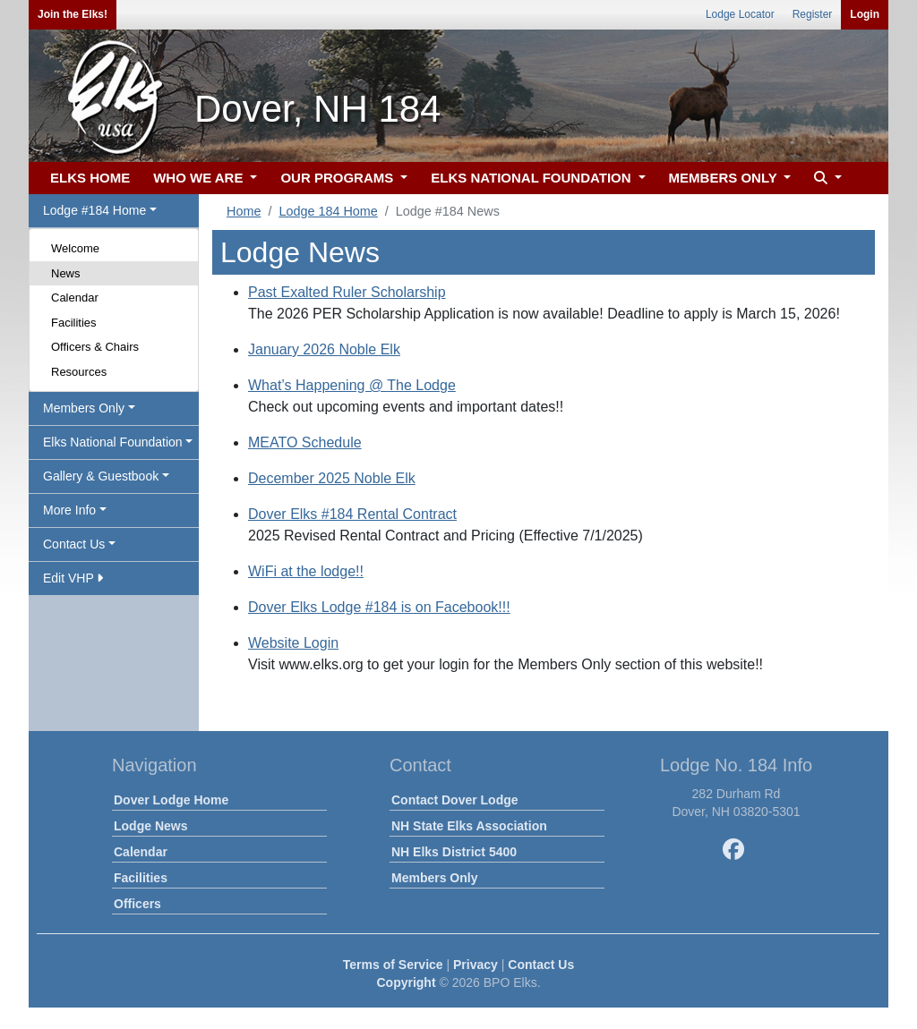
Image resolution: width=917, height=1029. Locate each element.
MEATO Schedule (305, 442)
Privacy (475, 964)
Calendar (75, 297)
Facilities (74, 322)
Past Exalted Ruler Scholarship (347, 292)
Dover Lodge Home (171, 800)
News (66, 273)
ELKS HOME (90, 177)
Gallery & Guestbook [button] (101, 476)
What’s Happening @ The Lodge (352, 385)
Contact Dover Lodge (454, 800)
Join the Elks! (72, 14)
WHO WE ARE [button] (199, 177)
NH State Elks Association (469, 826)
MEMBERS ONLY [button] (725, 177)
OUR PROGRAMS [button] (338, 177)
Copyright (405, 982)
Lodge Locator (740, 14)
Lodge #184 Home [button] (94, 210)
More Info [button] (69, 510)
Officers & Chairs (95, 346)
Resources (79, 371)
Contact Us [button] (74, 544)
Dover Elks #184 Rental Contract (352, 514)
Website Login (293, 643)
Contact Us (541, 964)
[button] (825, 178)
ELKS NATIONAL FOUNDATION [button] (533, 177)
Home (244, 211)
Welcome (75, 248)
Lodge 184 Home (328, 211)
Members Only (434, 878)
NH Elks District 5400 (454, 852)
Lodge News (150, 826)
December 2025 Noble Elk (332, 478)
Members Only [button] (83, 408)
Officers (137, 904)
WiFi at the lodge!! (306, 571)
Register (813, 14)
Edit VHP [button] (73, 578)
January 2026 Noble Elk (324, 349)
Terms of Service (393, 964)
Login (864, 14)
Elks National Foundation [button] (113, 442)
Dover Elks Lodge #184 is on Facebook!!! (379, 607)
